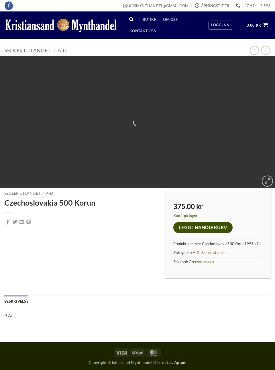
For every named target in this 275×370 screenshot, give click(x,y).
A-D (62, 50)
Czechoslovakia (201, 261)
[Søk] (131, 19)
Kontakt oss (142, 31)
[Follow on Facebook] (9, 5)
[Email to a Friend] (21, 222)
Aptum (180, 362)
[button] (220, 25)
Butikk (150, 19)
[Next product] (254, 50)
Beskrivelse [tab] (16, 301)
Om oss (170, 19)
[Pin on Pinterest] (28, 222)
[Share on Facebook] (7, 222)
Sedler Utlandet (27, 50)
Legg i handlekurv (203, 227)
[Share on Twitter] (15, 222)
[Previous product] (265, 50)
